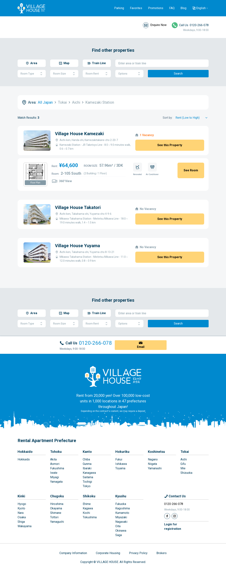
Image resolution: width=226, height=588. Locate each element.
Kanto (87, 452)
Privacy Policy (138, 553)
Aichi (183, 459)
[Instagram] (175, 516)
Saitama (88, 477)
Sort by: (168, 117)
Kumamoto (122, 513)
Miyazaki (121, 517)
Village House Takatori (78, 207)
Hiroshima (56, 504)
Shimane (55, 513)
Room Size (64, 73)
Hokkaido (25, 452)
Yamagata (56, 481)
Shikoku (89, 496)
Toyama (120, 468)
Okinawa (120, 530)
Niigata (152, 464)
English (201, 8)
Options (129, 73)
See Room (191, 170)
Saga (118, 535)
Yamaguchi (57, 521)
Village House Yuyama (77, 245)
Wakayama (24, 526)
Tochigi (87, 481)
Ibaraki (87, 468)
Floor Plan (35, 182)
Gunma (87, 464)
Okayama (56, 508)
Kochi (86, 513)
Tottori (54, 517)
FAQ (172, 8)
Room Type (32, 73)
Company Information (73, 553)
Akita (53, 459)
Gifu (183, 464)
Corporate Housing (108, 553)
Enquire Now (158, 25)
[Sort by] (192, 118)
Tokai (184, 452)
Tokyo (87, 486)
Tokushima (90, 517)
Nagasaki (121, 521)
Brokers (161, 553)
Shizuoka (186, 473)
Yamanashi (155, 468)
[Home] (113, 376)
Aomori (54, 464)
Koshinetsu (156, 452)
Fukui (118, 459)
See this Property (169, 145)
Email (140, 347)
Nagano (153, 459)
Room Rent (97, 73)
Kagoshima (122, 508)
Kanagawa (89, 473)
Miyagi (54, 477)
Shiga (21, 521)
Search (178, 73)
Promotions (155, 8)
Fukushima (57, 468)
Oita (117, 526)
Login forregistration (172, 527)
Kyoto (21, 508)
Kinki (21, 496)
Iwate (53, 473)
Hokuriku (122, 452)
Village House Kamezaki (79, 133)
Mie (182, 468)
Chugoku (57, 496)
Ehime (87, 504)
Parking (119, 8)
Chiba (86, 459)
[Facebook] (167, 516)
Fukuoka (120, 504)
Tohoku (56, 452)
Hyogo (22, 504)
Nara (21, 513)
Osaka (22, 517)
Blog (183, 8)
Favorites (136, 8)
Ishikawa (121, 464)
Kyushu (120, 496)
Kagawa (88, 508)
